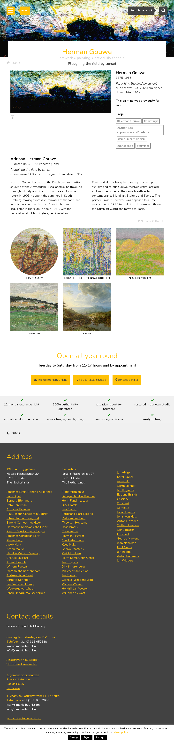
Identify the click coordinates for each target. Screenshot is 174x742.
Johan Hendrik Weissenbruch (26, 593)
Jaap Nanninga (126, 543)
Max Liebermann (73, 540)
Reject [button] (87, 737)
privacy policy (120, 732)
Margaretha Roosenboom (23, 571)
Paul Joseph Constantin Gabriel (27, 514)
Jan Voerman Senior (75, 571)
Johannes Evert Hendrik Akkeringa (29, 492)
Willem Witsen (72, 584)
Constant (123, 503)
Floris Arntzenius (73, 492)
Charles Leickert (17, 558)
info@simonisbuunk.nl (50, 380)
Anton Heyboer (127, 521)
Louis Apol (14, 496)
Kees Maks (69, 545)
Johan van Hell (126, 517)
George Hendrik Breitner (78, 496)
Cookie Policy (15, 684)
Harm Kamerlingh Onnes (78, 558)
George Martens (73, 549)
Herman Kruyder (73, 536)
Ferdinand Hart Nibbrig (77, 514)
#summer (143, 146)
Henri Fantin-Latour (75, 501)
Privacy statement (19, 679)
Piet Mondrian (71, 553)
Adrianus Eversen (18, 509)
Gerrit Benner (126, 486)
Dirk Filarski (69, 505)
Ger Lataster (125, 530)
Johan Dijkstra (126, 512)
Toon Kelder (70, 531)
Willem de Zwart (73, 593)
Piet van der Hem (73, 518)
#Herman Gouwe (128, 121)
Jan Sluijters (70, 562)
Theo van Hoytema (74, 523)
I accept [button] (100, 737)
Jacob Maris (14, 545)
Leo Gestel (69, 509)
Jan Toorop (69, 575)
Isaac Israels (70, 527)
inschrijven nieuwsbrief (22, 660)
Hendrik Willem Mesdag (23, 553)
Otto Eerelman (17, 505)
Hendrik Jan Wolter (75, 589)
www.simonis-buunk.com (23, 705)
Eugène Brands (127, 495)
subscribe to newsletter (24, 718)
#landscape (125, 146)
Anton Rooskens (128, 556)
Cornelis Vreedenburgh (77, 580)
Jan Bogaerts (125, 490)
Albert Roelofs (16, 562)
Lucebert (123, 534)
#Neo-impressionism (131, 139)
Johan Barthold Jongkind (23, 518)
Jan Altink (123, 473)
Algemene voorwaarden (23, 675)
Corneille (123, 508)
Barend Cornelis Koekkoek (24, 523)
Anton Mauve (16, 549)
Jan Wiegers (125, 560)
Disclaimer (13, 688)
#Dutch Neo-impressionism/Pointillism (134, 130)
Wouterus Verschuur (21, 589)
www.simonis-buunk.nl (22, 646)
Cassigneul (124, 499)
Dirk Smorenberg (73, 567)
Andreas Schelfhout (20, 575)
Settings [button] (74, 737)
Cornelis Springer (18, 580)
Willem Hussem (128, 525)
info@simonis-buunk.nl (22, 650)
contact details (126, 380)
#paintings (151, 121)
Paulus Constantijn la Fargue (26, 531)
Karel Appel (125, 477)
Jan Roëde (124, 552)
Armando (123, 481)
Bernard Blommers (19, 501)
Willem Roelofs (17, 567)
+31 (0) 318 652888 (91, 380)
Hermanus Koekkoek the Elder (27, 527)
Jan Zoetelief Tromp (20, 584)
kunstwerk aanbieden (22, 664)
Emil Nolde (124, 547)
